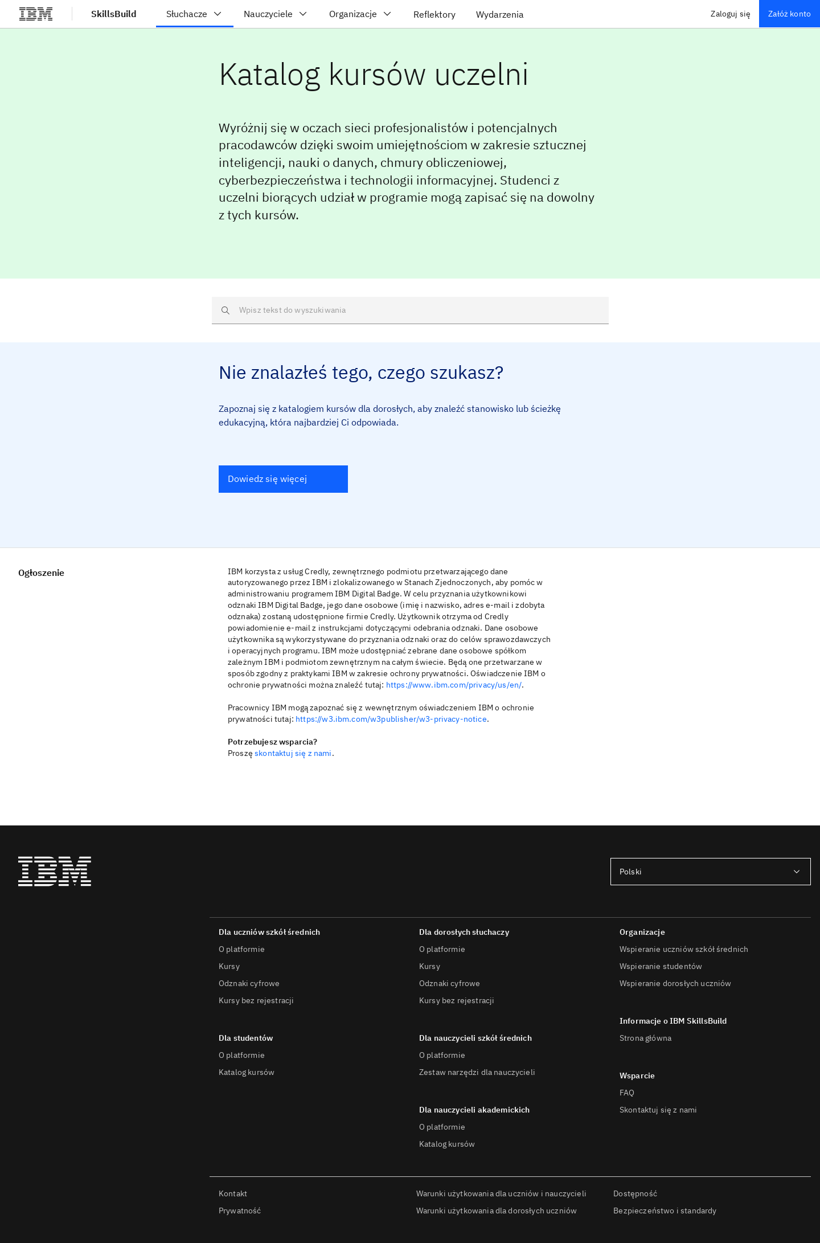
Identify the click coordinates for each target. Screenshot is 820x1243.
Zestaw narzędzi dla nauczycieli (477, 1072)
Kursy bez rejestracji (256, 1000)
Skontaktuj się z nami (658, 1110)
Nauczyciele (276, 13)
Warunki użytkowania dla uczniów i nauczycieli (501, 1193)
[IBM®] (36, 13)
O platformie (242, 949)
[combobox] (710, 871)
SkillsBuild (114, 13)
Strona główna (645, 1038)
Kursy (229, 966)
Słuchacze (194, 13)
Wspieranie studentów (661, 966)
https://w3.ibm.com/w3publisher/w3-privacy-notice (391, 719)
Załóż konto (789, 14)
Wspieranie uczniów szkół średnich (684, 949)
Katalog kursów (246, 1072)
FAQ (627, 1092)
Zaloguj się (731, 14)
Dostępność (635, 1193)
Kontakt (233, 1193)
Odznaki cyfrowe (249, 983)
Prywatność (240, 1210)
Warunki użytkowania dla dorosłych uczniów (496, 1210)
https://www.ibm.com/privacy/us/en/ (454, 685)
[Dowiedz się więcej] (283, 479)
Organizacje (361, 13)
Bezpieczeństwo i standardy (664, 1210)
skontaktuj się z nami (293, 753)
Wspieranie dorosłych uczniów (675, 983)
